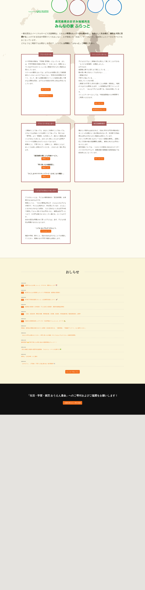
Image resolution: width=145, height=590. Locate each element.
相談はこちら (45, 162)
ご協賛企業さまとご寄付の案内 (72, 434)
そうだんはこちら (46, 238)
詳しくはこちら (45, 90)
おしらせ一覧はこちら (72, 401)
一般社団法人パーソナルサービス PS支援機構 (35, 6)
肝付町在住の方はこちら (45, 97)
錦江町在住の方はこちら (99, 111)
